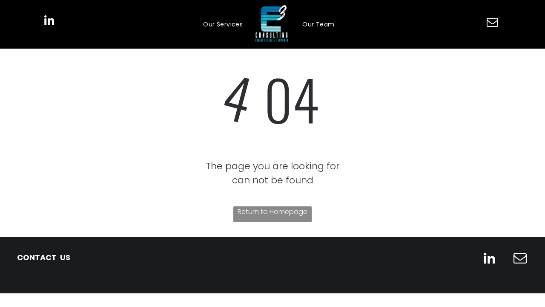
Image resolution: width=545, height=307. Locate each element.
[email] (492, 23)
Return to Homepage (272, 212)
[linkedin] (49, 21)
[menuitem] (223, 24)
